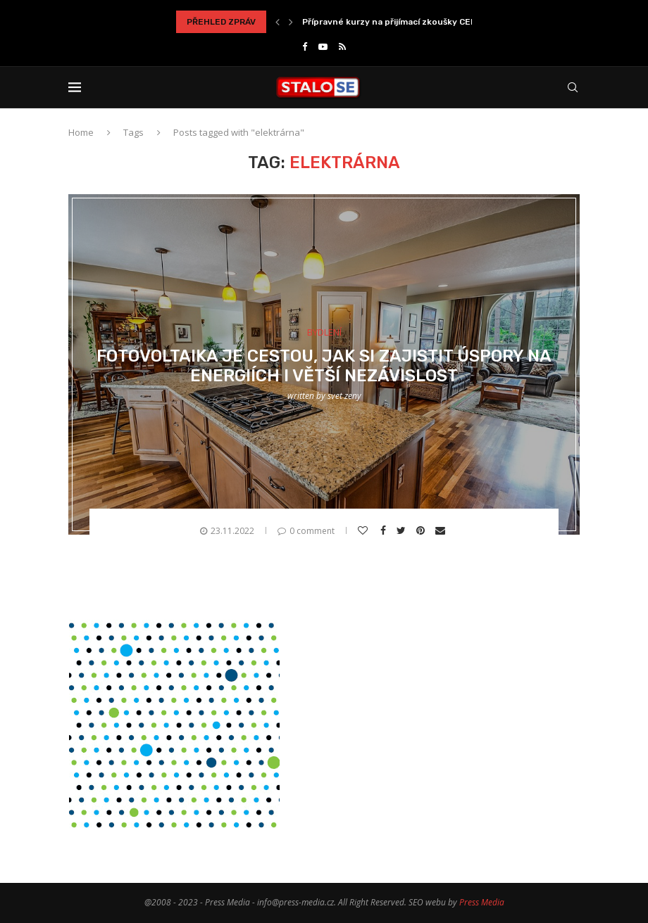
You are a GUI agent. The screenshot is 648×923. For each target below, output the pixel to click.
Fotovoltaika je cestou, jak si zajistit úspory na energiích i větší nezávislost (324, 366)
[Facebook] (304, 46)
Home (81, 132)
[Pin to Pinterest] (422, 530)
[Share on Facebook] (385, 530)
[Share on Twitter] (403, 530)
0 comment (306, 531)
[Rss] (342, 46)
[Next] (291, 22)
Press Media (481, 902)
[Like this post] (364, 530)
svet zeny (344, 396)
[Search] (573, 87)
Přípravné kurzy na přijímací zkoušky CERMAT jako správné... (430, 22)
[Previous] (277, 22)
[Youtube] (323, 46)
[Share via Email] (442, 530)
